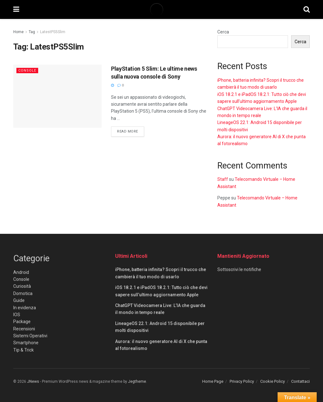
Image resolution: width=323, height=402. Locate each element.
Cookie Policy (272, 381)
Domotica (22, 293)
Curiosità (22, 286)
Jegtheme (137, 381)
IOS (16, 314)
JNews (33, 381)
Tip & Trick (23, 349)
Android (21, 272)
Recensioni (24, 328)
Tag (32, 32)
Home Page (212, 381)
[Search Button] (306, 9)
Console (27, 70)
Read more (130, 130)
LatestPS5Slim (52, 32)
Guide (19, 300)
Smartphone (25, 342)
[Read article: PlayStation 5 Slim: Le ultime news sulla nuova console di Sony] (57, 96)
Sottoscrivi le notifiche (239, 269)
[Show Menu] (16, 9)
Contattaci (300, 381)
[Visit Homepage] (161, 9)
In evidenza (24, 307)
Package (22, 321)
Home (18, 32)
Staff (222, 179)
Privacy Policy (242, 381)
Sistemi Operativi (30, 335)
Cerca (223, 31)
